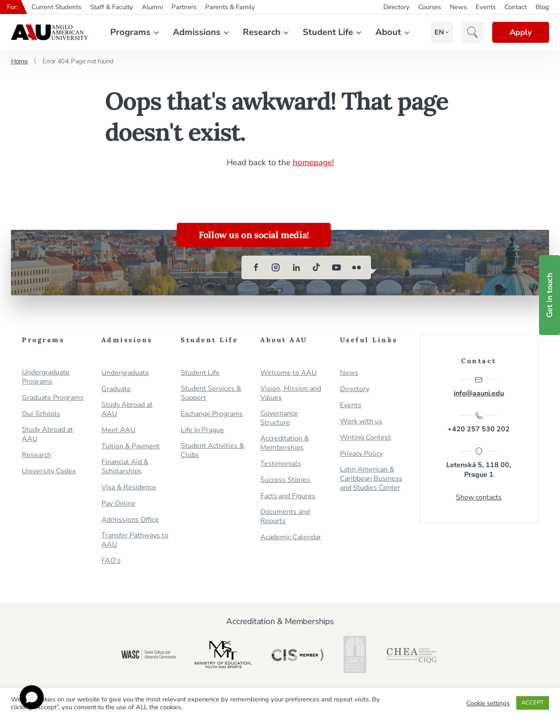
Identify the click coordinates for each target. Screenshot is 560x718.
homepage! (313, 162)
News (458, 7)
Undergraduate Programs (46, 377)
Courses (429, 7)
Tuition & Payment (131, 446)
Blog (542, 7)
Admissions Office (130, 519)
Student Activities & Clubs (212, 450)
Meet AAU (119, 430)
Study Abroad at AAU (47, 434)
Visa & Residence (129, 487)
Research (261, 32)
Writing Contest (365, 437)
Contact (515, 7)
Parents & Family (230, 7)
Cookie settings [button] (488, 703)
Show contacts (479, 497)
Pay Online (119, 503)
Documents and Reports (285, 516)
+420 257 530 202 (479, 422)
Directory (396, 7)
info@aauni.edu (479, 386)
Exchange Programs (212, 414)
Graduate (116, 389)
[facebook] (255, 267)
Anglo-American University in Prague (49, 32)
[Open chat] (32, 697)
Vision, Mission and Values (290, 393)
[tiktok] (316, 267)
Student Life (328, 32)
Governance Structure (279, 418)
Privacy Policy (361, 453)
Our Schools (41, 414)
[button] (439, 32)
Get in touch (549, 295)
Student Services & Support (211, 393)
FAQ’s (111, 560)
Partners (184, 7)
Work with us (361, 421)
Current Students (56, 7)
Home (19, 61)
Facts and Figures (287, 496)
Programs (130, 32)
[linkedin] (296, 267)
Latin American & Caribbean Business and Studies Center (371, 479)
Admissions (196, 32)
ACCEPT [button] (533, 703)
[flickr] (356, 267)
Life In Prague (202, 430)
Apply (521, 32)
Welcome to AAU (288, 373)
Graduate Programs (53, 397)
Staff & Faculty (111, 7)
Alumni (152, 7)
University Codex (49, 471)
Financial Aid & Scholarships (125, 467)
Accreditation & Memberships (284, 443)
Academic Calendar (290, 537)
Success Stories (285, 480)
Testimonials (280, 463)
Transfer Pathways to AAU (135, 540)
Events (486, 7)
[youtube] (336, 267)
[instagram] (276, 267)
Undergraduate (125, 373)
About (388, 32)
